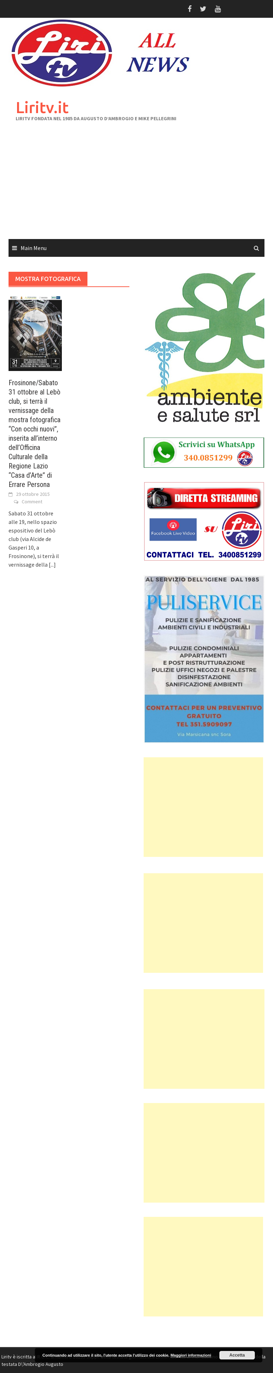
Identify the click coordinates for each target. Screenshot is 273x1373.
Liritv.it (42, 107)
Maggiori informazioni (191, 1355)
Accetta (237, 1355)
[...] (52, 564)
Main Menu (34, 247)
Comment (32, 501)
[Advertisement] (136, 185)
